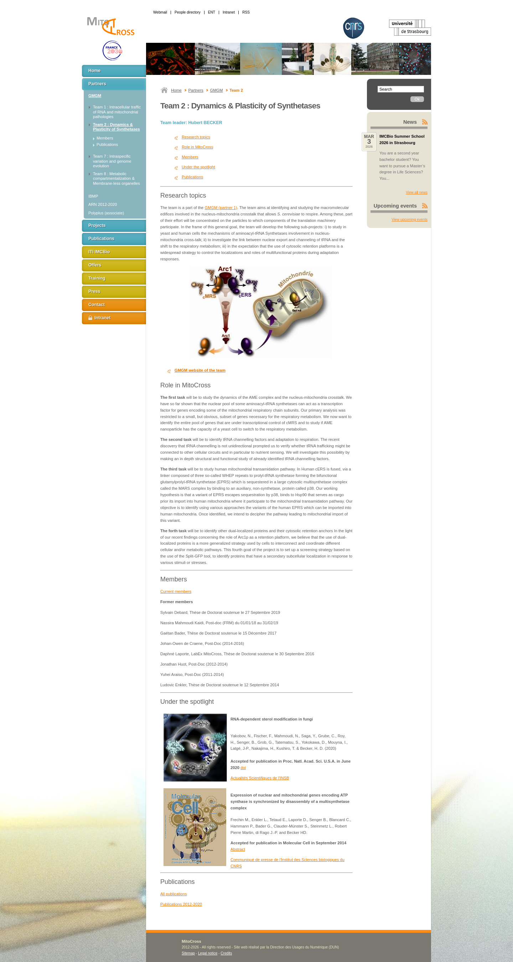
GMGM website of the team (200, 370)
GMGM (216, 90)
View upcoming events (410, 220)
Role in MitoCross (197, 147)
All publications (173, 894)
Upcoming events (395, 206)
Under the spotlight (198, 167)
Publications (192, 177)
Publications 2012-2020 (181, 904)
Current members (175, 591)
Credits (226, 953)
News (410, 122)
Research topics (196, 137)
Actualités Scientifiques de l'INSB (259, 778)
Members (190, 157)
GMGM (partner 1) (220, 207)
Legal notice (207, 953)
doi (243, 767)
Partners (195, 90)
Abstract (237, 849)
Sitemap (188, 953)
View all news (417, 192)
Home (176, 90)
